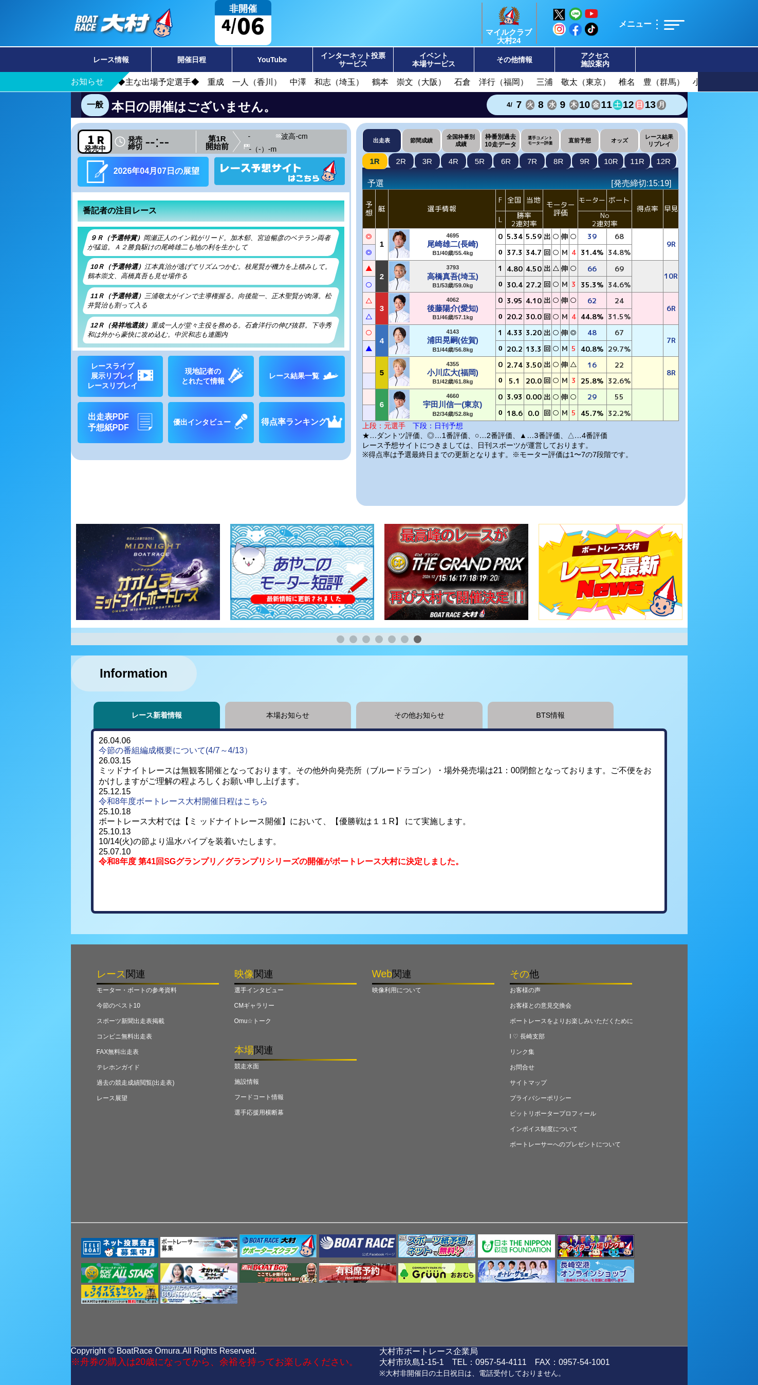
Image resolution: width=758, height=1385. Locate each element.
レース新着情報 (157, 715)
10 (611, 161)
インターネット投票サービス (353, 59)
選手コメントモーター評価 (540, 140)
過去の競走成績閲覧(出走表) (136, 1082)
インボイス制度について (544, 1129)
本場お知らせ (287, 715)
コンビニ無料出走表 (124, 1036)
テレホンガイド (118, 1067)
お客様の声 (525, 990)
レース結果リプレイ (659, 140)
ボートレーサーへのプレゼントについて (565, 1144)
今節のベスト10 (118, 1005)
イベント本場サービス (433, 59)
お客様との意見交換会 (540, 1005)
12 (663, 161)
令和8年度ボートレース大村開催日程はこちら (183, 801)
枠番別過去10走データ (500, 140)
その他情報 (514, 60)
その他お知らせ (419, 715)
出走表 (381, 140)
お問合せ (522, 1067)
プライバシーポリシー (540, 1098)
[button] (340, 639)
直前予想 (579, 140)
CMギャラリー (254, 1005)
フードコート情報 (259, 1097)
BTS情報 (550, 715)
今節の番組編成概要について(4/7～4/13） (175, 750)
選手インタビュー (259, 990)
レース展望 (112, 1098)
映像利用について (396, 990)
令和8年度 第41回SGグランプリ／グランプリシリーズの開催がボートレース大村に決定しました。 (281, 861)
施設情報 (246, 1081)
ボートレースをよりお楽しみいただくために (571, 1021)
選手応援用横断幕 (259, 1112)
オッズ (619, 140)
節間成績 (421, 140)
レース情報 (111, 60)
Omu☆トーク (253, 1021)
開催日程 (191, 60)
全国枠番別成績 (461, 140)
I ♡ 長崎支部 (527, 1036)
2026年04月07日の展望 (142, 171)
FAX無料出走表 (118, 1051)
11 (637, 161)
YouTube (272, 60)
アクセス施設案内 (595, 59)
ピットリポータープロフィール (553, 1113)
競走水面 (246, 1066)
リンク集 (522, 1051)
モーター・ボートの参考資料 (137, 990)
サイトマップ (528, 1082)
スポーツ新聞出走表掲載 (130, 1021)
